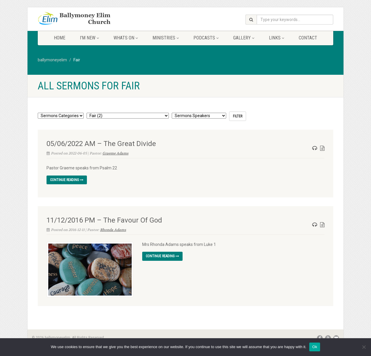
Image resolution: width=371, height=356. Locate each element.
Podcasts (206, 38)
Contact (308, 38)
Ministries (165, 38)
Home (59, 38)
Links (276, 38)
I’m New (89, 38)
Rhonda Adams (113, 230)
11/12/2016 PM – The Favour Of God (104, 220)
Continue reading (66, 180)
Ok (314, 347)
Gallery (243, 38)
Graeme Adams (115, 153)
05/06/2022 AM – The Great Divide (101, 144)
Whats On (126, 38)
